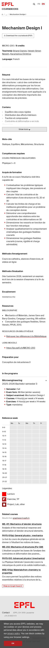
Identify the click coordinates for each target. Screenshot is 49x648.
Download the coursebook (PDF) (18, 35)
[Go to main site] (3, 14)
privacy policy (13, 633)
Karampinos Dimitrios (20, 54)
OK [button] (12, 643)
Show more (24, 129)
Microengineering (23, 382)
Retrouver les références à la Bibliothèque (26, 336)
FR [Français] (39, 4)
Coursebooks (10, 9)
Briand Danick (20, 51)
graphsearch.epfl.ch (21, 518)
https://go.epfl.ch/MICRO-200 (20, 348)
